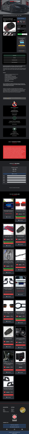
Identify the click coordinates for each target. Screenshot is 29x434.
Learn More (22, 42)
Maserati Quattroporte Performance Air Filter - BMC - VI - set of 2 (20, 211)
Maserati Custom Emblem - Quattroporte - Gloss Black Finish (20, 261)
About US (12, 409)
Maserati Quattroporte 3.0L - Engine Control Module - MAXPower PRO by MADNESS (20, 364)
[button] (14, 27)
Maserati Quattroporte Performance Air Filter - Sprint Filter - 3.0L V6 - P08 (8, 313)
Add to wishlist (25, 34)
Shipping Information (6, 411)
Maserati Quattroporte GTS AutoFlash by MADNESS (8, 338)
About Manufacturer (14, 62)
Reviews (14, 57)
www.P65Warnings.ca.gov (7, 98)
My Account (12, 411)
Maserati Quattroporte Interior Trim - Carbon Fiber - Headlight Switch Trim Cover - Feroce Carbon (20, 313)
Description (14, 55)
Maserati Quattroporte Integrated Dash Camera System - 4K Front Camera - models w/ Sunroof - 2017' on (8, 262)
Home (4, 409)
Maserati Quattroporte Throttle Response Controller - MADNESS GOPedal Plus (20, 339)
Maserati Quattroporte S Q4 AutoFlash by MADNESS (20, 236)
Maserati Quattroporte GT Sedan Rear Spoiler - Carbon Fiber (20, 288)
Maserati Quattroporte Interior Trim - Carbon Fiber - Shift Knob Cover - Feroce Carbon (8, 364)
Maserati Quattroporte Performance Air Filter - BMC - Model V (8, 236)
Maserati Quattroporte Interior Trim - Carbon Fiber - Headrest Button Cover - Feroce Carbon (8, 289)
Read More (14, 124)
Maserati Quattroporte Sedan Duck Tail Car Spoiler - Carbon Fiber (8, 211)
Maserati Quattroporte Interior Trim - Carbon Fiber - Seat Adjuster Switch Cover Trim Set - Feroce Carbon (8, 389)
